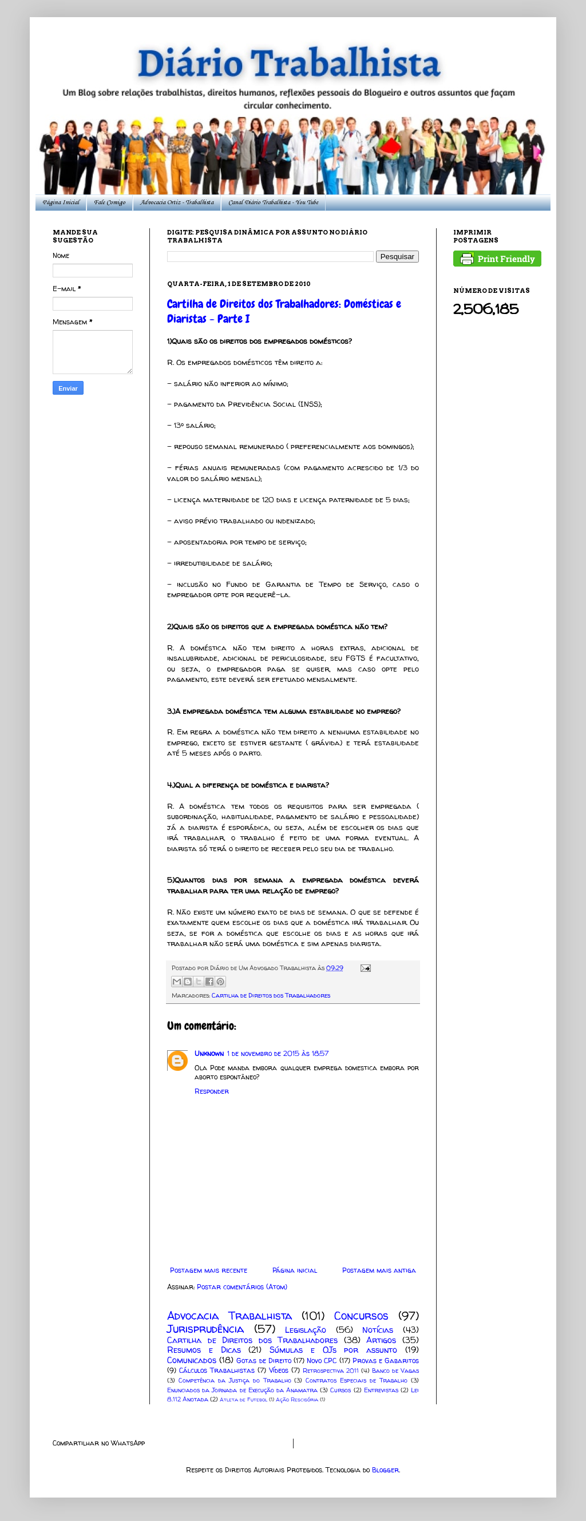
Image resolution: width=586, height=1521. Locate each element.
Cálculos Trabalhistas (217, 1370)
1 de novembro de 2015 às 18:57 (277, 1053)
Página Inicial (60, 202)
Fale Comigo (109, 202)
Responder (212, 1091)
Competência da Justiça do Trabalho (235, 1380)
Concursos (361, 1315)
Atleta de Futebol (243, 1399)
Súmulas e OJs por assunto (333, 1350)
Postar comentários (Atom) (242, 1287)
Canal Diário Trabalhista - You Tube (273, 202)
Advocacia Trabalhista (229, 1315)
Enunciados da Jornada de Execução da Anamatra (242, 1390)
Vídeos (278, 1370)
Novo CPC (321, 1360)
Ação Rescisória (297, 1399)
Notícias (377, 1330)
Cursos (340, 1390)
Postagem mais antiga (379, 1270)
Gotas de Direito (263, 1360)
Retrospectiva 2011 (331, 1371)
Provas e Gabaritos (386, 1360)
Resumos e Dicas (204, 1350)
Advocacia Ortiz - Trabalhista (176, 202)
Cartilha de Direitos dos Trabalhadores (271, 995)
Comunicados (191, 1360)
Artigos (381, 1340)
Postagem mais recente (208, 1270)
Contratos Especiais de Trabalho (356, 1380)
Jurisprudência (205, 1328)
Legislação (305, 1330)
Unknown (209, 1053)
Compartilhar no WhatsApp (99, 1443)
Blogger (385, 1470)
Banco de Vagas (395, 1371)
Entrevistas (381, 1390)
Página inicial (294, 1270)
